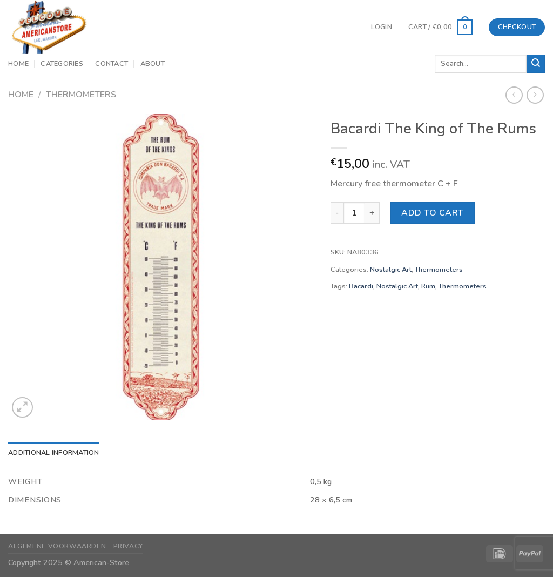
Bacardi (361, 286)
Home (18, 64)
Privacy (128, 546)
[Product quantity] (354, 213)
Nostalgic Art (391, 269)
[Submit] (536, 64)
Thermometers (81, 94)
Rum (428, 286)
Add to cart (432, 213)
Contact (111, 64)
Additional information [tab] (53, 453)
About (152, 64)
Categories (62, 64)
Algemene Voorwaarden (57, 546)
